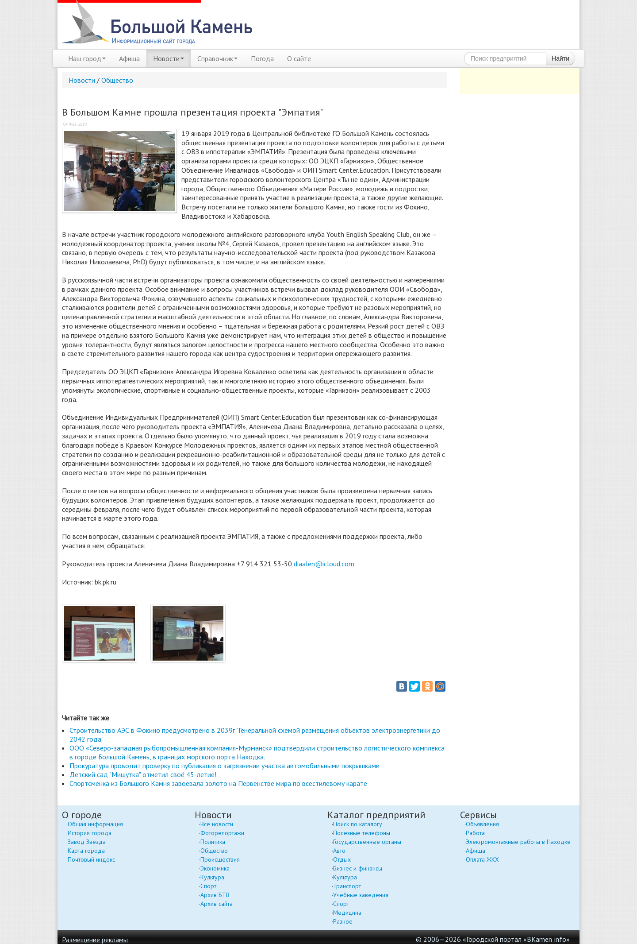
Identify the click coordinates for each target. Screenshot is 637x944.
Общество (117, 80)
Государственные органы (367, 842)
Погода (262, 58)
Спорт (208, 886)
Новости (168, 58)
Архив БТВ (215, 895)
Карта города (86, 851)
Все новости (216, 824)
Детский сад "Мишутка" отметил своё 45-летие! (142, 774)
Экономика (215, 868)
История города (89, 833)
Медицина (347, 913)
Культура (212, 877)
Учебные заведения (360, 895)
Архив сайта (216, 904)
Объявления (482, 824)
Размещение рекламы (95, 939)
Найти (560, 58)
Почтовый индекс (91, 859)
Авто (339, 851)
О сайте (299, 58)
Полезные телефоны (361, 833)
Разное (343, 921)
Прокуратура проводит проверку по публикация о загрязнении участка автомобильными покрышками (224, 765)
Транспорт (347, 886)
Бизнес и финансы (357, 868)
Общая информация (95, 824)
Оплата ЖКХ (482, 859)
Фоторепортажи (222, 833)
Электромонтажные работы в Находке (518, 842)
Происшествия (220, 859)
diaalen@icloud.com (325, 563)
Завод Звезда (87, 842)
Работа (475, 833)
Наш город (87, 58)
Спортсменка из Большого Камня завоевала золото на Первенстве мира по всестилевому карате (218, 783)
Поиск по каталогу (357, 824)
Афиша (129, 58)
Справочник (217, 58)
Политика (212, 842)
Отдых (342, 859)
